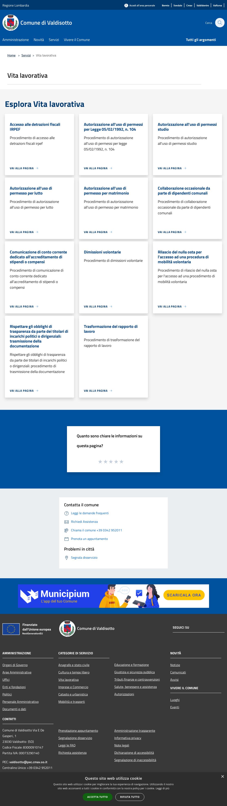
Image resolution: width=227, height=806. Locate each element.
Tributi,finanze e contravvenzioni (137, 679)
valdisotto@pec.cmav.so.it (28, 762)
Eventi (174, 707)
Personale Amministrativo (20, 701)
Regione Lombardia (15, 5)
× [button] (222, 776)
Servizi (26, 55)
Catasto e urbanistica (73, 694)
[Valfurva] (217, 6)
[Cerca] (220, 23)
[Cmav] (189, 6)
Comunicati (178, 672)
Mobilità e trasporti (71, 701)
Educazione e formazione (131, 664)
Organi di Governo (15, 664)
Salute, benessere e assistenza (135, 686)
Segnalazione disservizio (75, 737)
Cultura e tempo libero (73, 672)
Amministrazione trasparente (134, 730)
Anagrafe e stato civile (73, 664)
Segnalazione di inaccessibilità (135, 759)
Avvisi (174, 679)
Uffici (6, 679)
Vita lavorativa (68, 679)
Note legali (121, 745)
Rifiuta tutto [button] (130, 797)
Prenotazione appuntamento (78, 730)
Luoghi (175, 699)
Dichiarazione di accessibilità (134, 752)
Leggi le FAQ (67, 745)
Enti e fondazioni (14, 686)
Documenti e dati (14, 708)
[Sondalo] (178, 6)
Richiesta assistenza (72, 752)
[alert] (113, 789)
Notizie (175, 664)
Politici (7, 694)
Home (11, 55)
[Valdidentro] (203, 6)
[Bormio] (165, 6)
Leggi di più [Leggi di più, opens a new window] (162, 788)
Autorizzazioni (124, 694)
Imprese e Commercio (73, 686)
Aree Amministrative (16, 672)
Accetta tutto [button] (97, 797)
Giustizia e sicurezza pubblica (134, 672)
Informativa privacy (127, 737)
